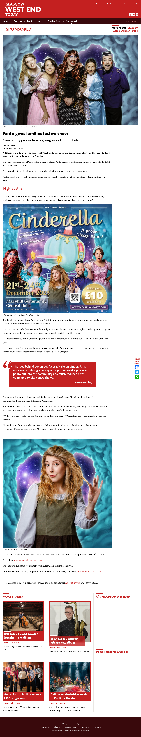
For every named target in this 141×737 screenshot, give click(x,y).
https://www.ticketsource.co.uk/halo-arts (32, 560)
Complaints (85, 727)
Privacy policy (44, 727)
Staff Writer (11, 145)
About (97, 4)
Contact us (97, 727)
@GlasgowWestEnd (115, 596)
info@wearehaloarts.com (89, 571)
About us (57, 727)
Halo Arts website (73, 583)
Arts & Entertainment (125, 30)
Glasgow (133, 28)
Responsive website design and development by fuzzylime (70, 730)
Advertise (112, 4)
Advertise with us (70, 727)
